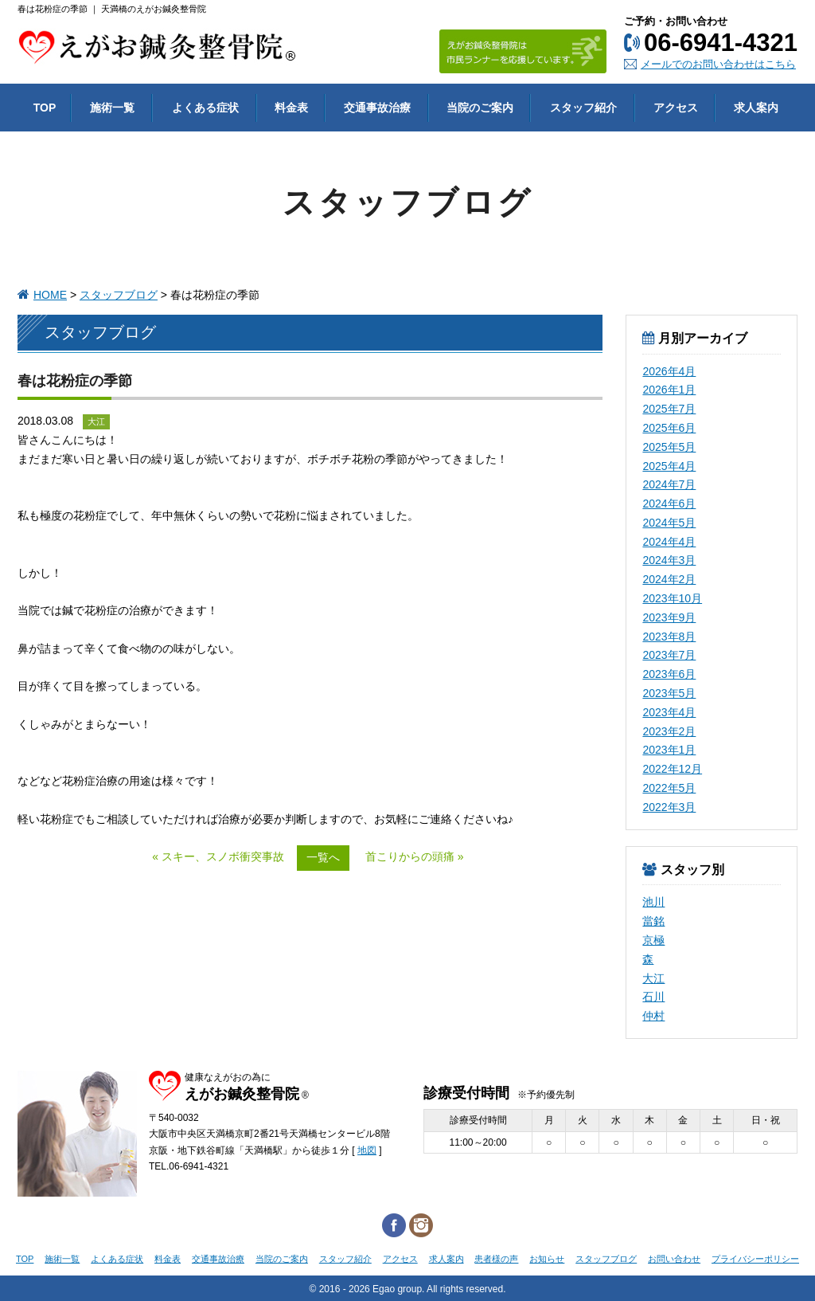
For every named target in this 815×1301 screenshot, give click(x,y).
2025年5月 (669, 447)
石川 (653, 996)
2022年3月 (669, 807)
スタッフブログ (119, 294)
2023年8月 (669, 636)
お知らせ (546, 1259)
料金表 (167, 1259)
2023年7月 (669, 655)
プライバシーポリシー (755, 1259)
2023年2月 (669, 731)
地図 (366, 1150)
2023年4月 (669, 712)
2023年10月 (672, 598)
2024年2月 (669, 579)
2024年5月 (669, 522)
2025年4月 (669, 466)
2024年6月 (669, 503)
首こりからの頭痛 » (414, 856)
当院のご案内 (281, 1259)
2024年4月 (669, 541)
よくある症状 (117, 1259)
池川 (653, 901)
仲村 (653, 1015)
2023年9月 (669, 617)
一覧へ (323, 857)
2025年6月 (669, 427)
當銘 (653, 921)
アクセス (400, 1259)
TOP (24, 1259)
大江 (653, 978)
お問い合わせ (674, 1259)
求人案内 (446, 1259)
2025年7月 (669, 408)
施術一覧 (62, 1259)
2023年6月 (669, 674)
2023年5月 (669, 693)
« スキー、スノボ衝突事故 (218, 856)
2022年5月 (669, 788)
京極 (653, 940)
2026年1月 (669, 389)
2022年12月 (672, 768)
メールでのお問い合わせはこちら (718, 64)
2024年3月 (669, 560)
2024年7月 (669, 484)
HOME (50, 294)
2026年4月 (669, 371)
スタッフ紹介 (345, 1259)
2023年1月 (669, 749)
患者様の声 (496, 1259)
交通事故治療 (218, 1259)
